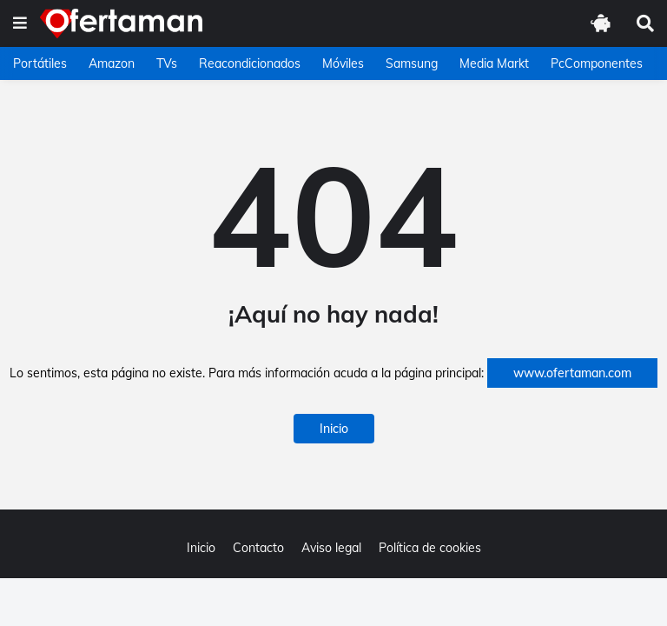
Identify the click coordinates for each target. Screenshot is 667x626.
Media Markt (494, 63)
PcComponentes (597, 63)
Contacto (258, 548)
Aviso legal (331, 548)
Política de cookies (430, 548)
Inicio (334, 428)
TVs (166, 63)
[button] (20, 23)
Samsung (412, 63)
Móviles (343, 63)
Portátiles (40, 63)
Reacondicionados (249, 63)
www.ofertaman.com (572, 373)
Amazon (112, 63)
